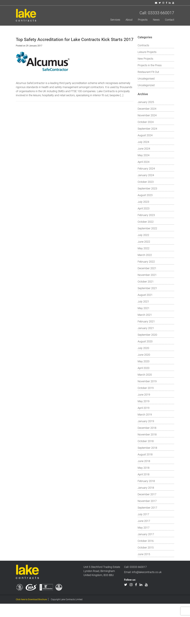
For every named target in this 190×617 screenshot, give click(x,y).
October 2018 (146, 441)
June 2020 (144, 354)
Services (115, 19)
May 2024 (143, 155)
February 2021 (146, 321)
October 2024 (146, 122)
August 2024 (145, 135)
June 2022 (144, 241)
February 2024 (146, 168)
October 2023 (146, 181)
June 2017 (144, 521)
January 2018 (146, 487)
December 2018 (147, 427)
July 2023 (143, 201)
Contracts (143, 45)
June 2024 (144, 148)
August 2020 (145, 341)
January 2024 (146, 175)
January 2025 (146, 102)
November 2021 (147, 275)
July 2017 (143, 514)
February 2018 (146, 481)
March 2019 (145, 414)
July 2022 (143, 235)
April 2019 (143, 408)
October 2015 (146, 547)
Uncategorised (146, 78)
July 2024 (143, 142)
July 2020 (143, 348)
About (129, 19)
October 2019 (146, 388)
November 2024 (147, 115)
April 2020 (143, 368)
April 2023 (143, 208)
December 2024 (147, 108)
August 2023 (145, 195)
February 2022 (146, 261)
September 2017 (147, 507)
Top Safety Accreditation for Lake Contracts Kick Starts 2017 (74, 39)
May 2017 (143, 527)
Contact (169, 19)
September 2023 (147, 188)
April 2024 (143, 162)
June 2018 (144, 461)
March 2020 (145, 374)
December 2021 (147, 268)
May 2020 (143, 361)
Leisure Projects (147, 52)
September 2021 (147, 288)
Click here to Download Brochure (31, 599)
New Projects (145, 58)
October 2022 (146, 221)
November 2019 (147, 381)
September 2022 (147, 228)
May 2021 (143, 308)
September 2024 (147, 128)
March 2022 (145, 255)
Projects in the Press (150, 65)
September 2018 (147, 447)
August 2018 (145, 454)
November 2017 (147, 501)
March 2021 (145, 314)
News (156, 19)
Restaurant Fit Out (148, 72)
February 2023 (146, 215)
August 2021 (145, 294)
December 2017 (147, 494)
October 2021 (146, 281)
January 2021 (146, 328)
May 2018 (143, 467)
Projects (143, 19)
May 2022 (143, 248)
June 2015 (144, 554)
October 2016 (146, 541)
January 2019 (146, 421)
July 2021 (143, 301)
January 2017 (146, 534)
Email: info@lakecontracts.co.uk (143, 572)
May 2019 (143, 401)
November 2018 (147, 434)
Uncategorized (146, 85)
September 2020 (147, 334)
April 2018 (143, 474)
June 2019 (144, 394)
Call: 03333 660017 (157, 12)
